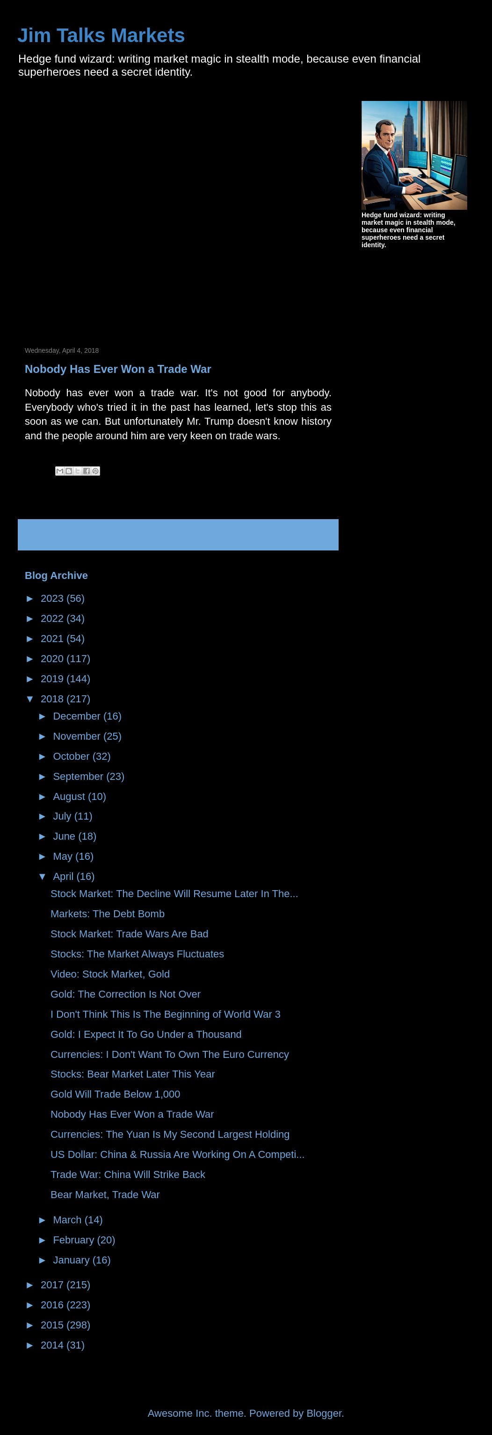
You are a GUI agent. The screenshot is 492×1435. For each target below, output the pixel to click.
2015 (53, 1325)
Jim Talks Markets (101, 35)
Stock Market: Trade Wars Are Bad (130, 934)
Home (181, 535)
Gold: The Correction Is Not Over (126, 994)
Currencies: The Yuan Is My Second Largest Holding (170, 1134)
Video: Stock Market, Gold (110, 974)
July (63, 816)
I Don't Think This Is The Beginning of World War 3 (166, 1014)
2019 (53, 679)
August (70, 796)
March (68, 1220)
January (72, 1260)
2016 (53, 1305)
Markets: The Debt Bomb (108, 914)
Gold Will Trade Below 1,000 (116, 1094)
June (65, 836)
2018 (53, 699)
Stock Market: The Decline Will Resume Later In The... (174, 894)
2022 (53, 618)
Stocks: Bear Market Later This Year (133, 1074)
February (75, 1240)
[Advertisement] (120, 211)
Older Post (302, 535)
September (79, 776)
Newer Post (56, 535)
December (78, 716)
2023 (53, 598)
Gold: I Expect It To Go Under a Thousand (146, 1034)
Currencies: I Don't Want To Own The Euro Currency (170, 1054)
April (64, 876)
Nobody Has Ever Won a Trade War (132, 1114)
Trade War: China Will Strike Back (128, 1174)
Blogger (323, 1413)
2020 (53, 658)
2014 (53, 1345)
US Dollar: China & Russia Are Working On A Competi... (178, 1154)
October (72, 756)
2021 (53, 638)
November (78, 736)
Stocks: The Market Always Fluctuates (137, 954)
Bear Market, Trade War (105, 1194)
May (64, 856)
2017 (53, 1285)
